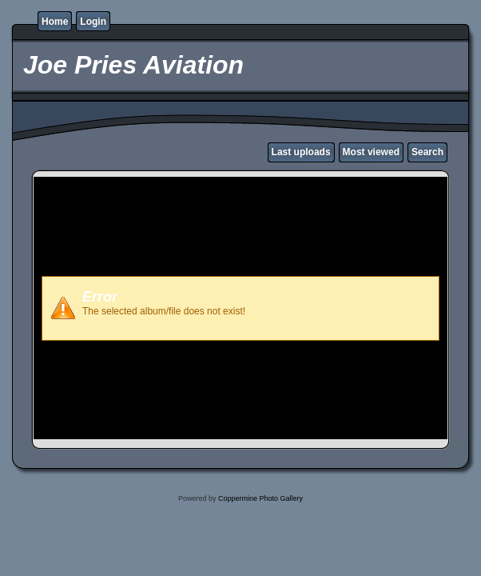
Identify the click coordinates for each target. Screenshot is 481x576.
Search (427, 152)
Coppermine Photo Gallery (260, 498)
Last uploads (301, 152)
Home (55, 21)
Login (93, 21)
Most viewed (371, 152)
